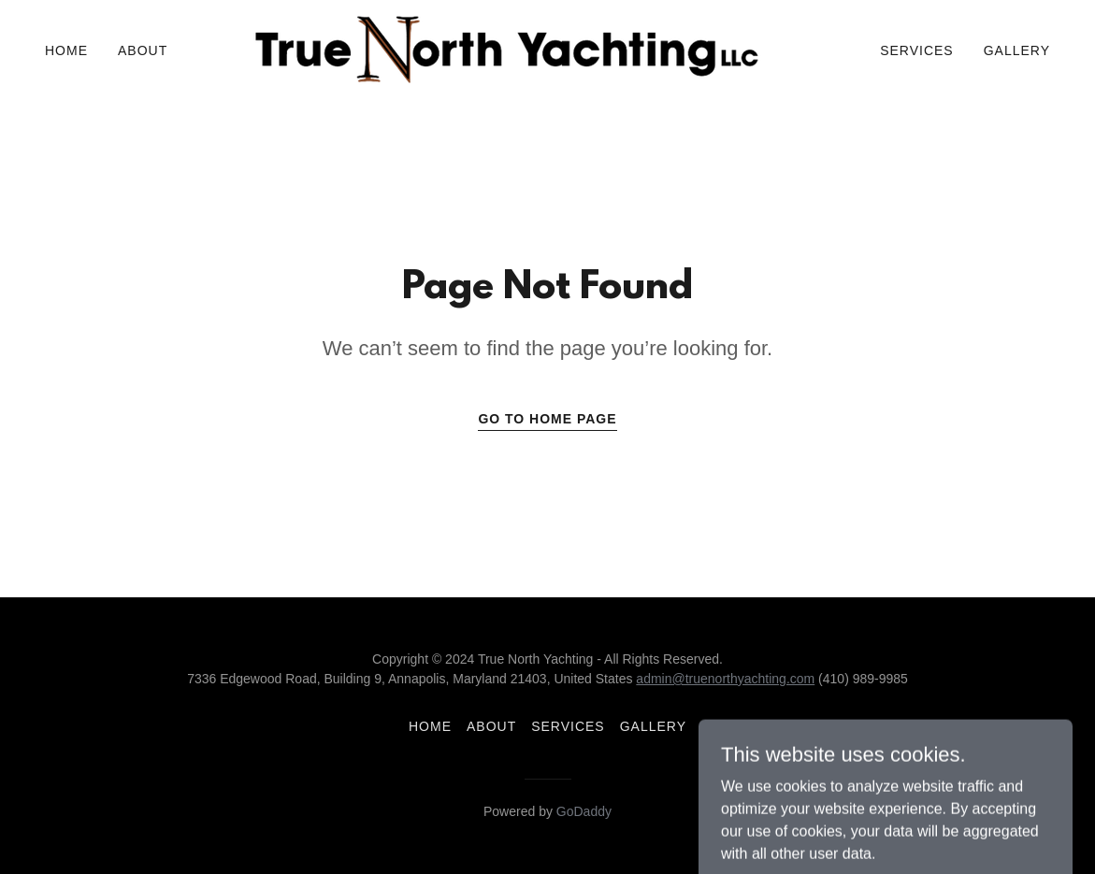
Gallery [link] (1017, 50)
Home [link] (66, 50)
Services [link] (917, 50)
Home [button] (430, 726)
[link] (509, 49)
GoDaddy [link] (584, 811)
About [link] (142, 50)
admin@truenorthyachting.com (725, 678)
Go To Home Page (547, 418)
